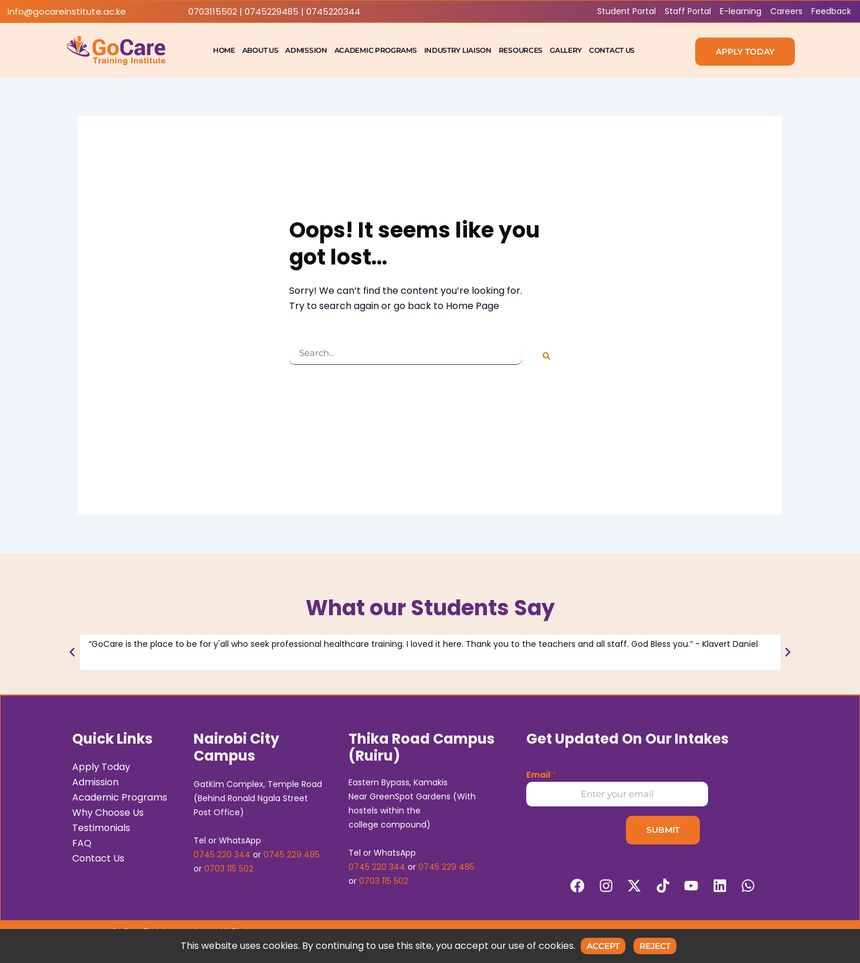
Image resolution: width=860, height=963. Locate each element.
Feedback (831, 11)
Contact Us (612, 50)
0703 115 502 (228, 867)
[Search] (546, 356)
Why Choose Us (108, 811)
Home (224, 50)
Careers (786, 11)
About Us (260, 50)
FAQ (82, 842)
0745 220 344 (222, 853)
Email (541, 773)
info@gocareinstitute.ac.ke (67, 11)
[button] (72, 650)
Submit (662, 828)
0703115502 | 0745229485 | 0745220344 (274, 11)
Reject (655, 946)
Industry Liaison (458, 50)
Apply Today (101, 765)
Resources (521, 50)
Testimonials (101, 826)
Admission (306, 50)
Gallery (566, 50)
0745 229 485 (291, 853)
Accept (603, 946)
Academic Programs (375, 50)
